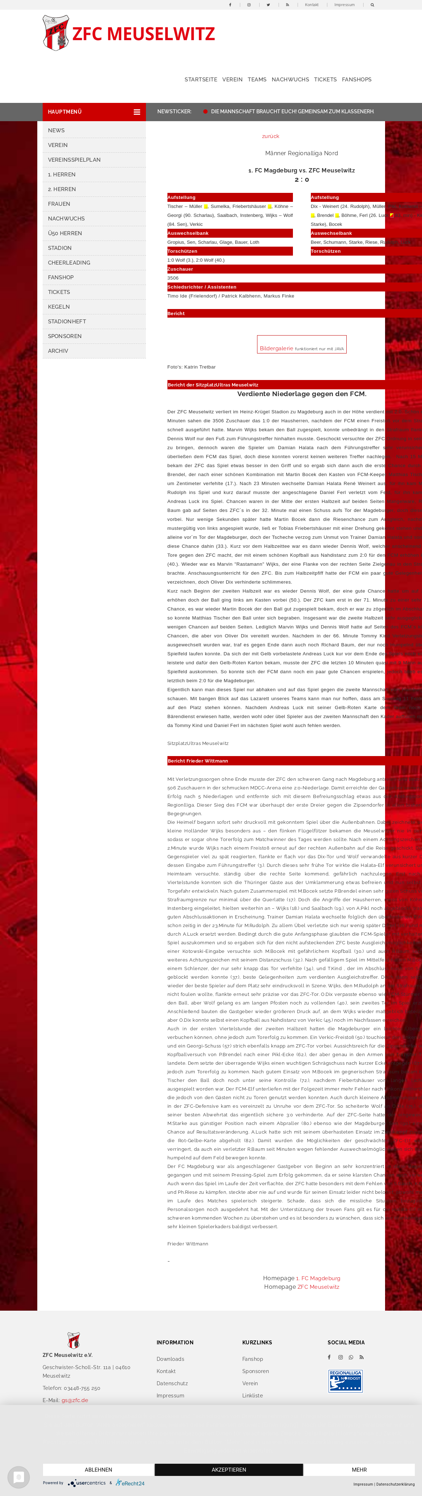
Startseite (201, 79)
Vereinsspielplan (74, 160)
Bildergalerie (277, 348)
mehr (359, 1470)
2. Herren (62, 189)
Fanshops (357, 79)
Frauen (59, 204)
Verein (232, 79)
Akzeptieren (229, 1470)
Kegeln (59, 307)
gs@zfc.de (75, 1400)
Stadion (60, 248)
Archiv (58, 351)
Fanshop (61, 277)
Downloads (171, 1359)
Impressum (345, 5)
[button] (94, 112)
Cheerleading (69, 263)
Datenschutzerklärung (395, 1484)
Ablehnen (98, 1470)
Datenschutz (172, 1383)
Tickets (325, 79)
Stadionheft (67, 321)
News (56, 130)
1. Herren (62, 174)
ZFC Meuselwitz (319, 1287)
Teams (257, 79)
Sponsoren (65, 336)
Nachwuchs (290, 79)
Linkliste (252, 1395)
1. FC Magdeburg (318, 1278)
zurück (271, 136)
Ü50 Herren (65, 233)
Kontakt (312, 5)
